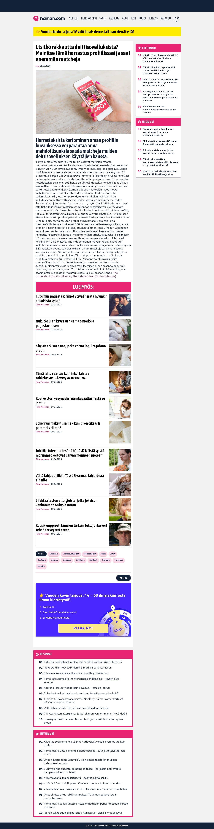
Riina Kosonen (42, 304)
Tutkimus (118, 560)
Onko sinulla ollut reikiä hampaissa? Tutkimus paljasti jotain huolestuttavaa (80, 796)
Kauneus (114, 18)
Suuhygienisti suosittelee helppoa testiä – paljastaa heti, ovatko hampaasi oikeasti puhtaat (82, 770)
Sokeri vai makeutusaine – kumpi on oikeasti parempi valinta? (68, 425)
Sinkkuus (67, 560)
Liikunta (54, 560)
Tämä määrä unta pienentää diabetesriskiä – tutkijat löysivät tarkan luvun (84, 752)
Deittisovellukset (71, 554)
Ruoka (142, 18)
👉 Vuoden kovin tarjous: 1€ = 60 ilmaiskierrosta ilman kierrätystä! (85, 31)
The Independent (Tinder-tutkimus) (94, 276)
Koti (133, 18)
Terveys (153, 18)
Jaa (123, 578)
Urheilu (41, 566)
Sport (102, 18)
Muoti (125, 18)
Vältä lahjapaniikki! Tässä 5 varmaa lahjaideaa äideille (70, 477)
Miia (37, 66)
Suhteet (73, 18)
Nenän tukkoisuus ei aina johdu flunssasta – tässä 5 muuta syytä (83, 813)
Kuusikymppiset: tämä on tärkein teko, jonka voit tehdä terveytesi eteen (71, 527)
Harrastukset (90, 554)
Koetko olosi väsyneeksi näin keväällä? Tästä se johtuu (70, 400)
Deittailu (54, 554)
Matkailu (165, 18)
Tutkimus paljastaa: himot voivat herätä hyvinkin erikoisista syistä (71, 298)
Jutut (103, 554)
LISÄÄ (176, 18)
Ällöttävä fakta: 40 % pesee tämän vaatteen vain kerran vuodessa (83, 783)
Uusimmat (46, 654)
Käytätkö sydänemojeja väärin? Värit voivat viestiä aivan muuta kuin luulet (84, 743)
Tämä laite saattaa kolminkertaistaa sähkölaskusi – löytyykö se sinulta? (62, 375)
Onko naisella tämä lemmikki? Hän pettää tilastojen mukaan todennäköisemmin (80, 761)
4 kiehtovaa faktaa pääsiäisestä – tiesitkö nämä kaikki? (76, 778)
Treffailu (106, 560)
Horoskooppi (89, 18)
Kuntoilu (42, 560)
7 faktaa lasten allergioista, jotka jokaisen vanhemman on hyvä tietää (66, 502)
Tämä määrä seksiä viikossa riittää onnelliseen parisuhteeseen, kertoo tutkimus (86, 805)
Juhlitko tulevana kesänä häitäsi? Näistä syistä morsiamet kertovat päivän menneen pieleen (70, 452)
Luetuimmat (47, 734)
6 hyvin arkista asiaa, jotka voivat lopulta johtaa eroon (71, 348)
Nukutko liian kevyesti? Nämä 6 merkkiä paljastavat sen (65, 323)
